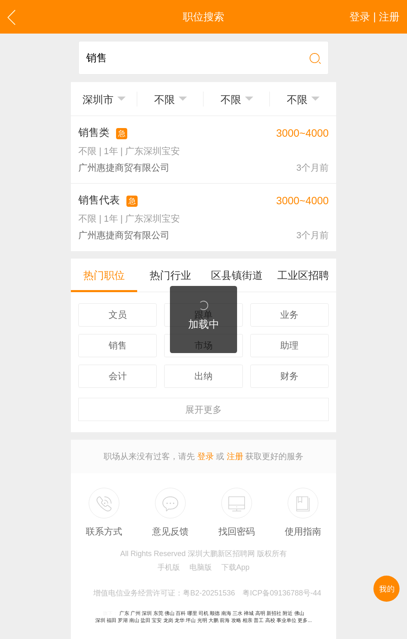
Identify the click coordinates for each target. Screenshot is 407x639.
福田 (111, 620)
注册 (235, 456)
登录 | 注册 (374, 16)
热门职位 (104, 275)
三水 (237, 613)
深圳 (147, 613)
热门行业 (170, 275)
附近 (288, 613)
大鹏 (213, 620)
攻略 (236, 620)
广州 (136, 613)
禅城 (249, 613)
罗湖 (123, 620)
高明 (260, 613)
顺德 (215, 613)
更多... (305, 620)
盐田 (145, 620)
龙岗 (168, 620)
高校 (270, 620)
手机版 (168, 567)
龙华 (179, 620)
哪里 (192, 613)
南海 (226, 613)
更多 (203, 409)
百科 (181, 613)
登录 (205, 456)
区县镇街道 (237, 275)
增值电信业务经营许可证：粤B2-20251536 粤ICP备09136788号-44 (207, 593)
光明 (202, 620)
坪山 (191, 620)
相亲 (247, 620)
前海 (225, 620)
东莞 (158, 613)
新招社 (273, 613)
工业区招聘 (303, 275)
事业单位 (286, 620)
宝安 (157, 620)
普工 (259, 620)
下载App (235, 567)
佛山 (169, 613)
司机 (203, 613)
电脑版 (200, 567)
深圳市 (98, 99)
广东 (124, 613)
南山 (134, 620)
